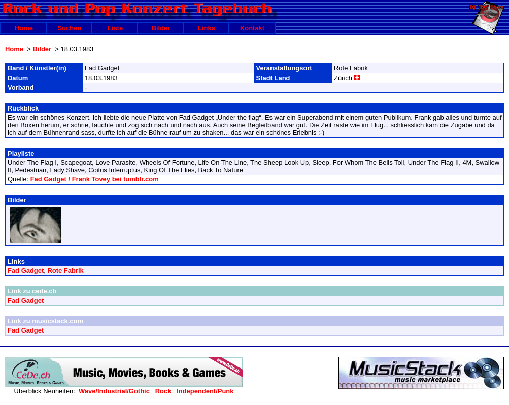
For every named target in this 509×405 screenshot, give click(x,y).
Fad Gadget (26, 270)
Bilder (161, 28)
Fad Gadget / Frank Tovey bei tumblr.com (94, 179)
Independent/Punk (205, 391)
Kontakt (252, 28)
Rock (163, 391)
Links (206, 28)
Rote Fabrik (65, 270)
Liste (115, 28)
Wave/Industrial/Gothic (114, 391)
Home (24, 28)
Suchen (70, 28)
